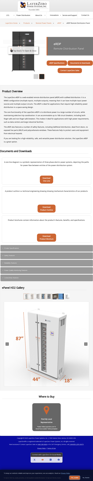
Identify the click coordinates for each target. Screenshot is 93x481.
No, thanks (86, 477)
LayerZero (21, 441)
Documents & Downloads (80, 63)
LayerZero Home (11, 23)
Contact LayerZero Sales (69, 70)
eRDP (59, 23)
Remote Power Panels (43, 23)
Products (26, 23)
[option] (26, 296)
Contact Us (85, 15)
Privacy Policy (41, 448)
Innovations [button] (54, 15)
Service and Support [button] (70, 15)
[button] (7, 15)
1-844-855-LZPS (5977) (76, 444)
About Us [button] (38, 15)
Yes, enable (74, 477)
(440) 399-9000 (42, 444)
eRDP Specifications (56, 63)
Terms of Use (51, 448)
